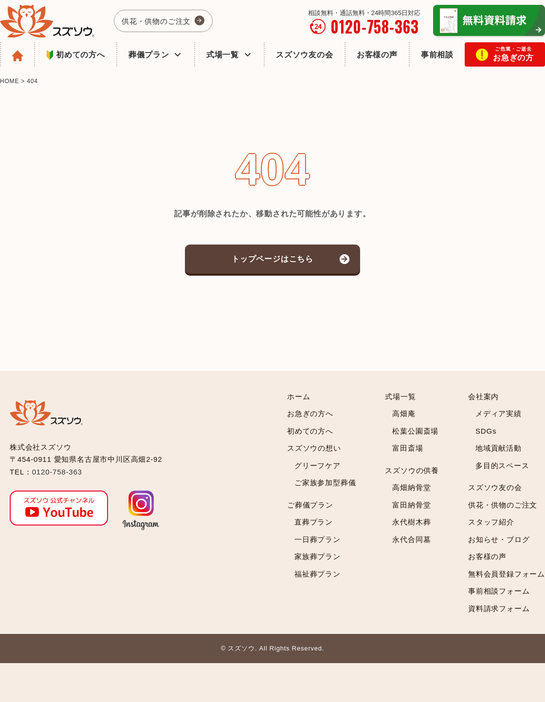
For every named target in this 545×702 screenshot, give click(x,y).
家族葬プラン (317, 556)
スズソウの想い (314, 448)
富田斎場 (407, 448)
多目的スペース (502, 465)
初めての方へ (75, 55)
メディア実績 (498, 413)
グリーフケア (317, 465)
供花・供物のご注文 (156, 21)
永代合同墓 (411, 539)
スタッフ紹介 (491, 522)
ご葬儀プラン (310, 505)
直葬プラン (313, 522)
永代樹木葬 (411, 522)
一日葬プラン (317, 539)
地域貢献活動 (498, 448)
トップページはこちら (272, 259)
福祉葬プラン (317, 574)
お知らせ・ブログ (498, 539)
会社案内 (483, 396)
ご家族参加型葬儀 (325, 482)
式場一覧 (229, 55)
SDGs (485, 431)
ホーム (298, 396)
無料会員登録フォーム (506, 574)
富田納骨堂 (411, 505)
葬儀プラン (155, 55)
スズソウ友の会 (304, 55)
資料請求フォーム (498, 608)
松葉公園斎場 (415, 431)
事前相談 (437, 55)
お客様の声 (377, 55)
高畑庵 (403, 413)
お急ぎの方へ (310, 413)
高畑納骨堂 (411, 487)
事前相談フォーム (498, 591)
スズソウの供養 (412, 470)
